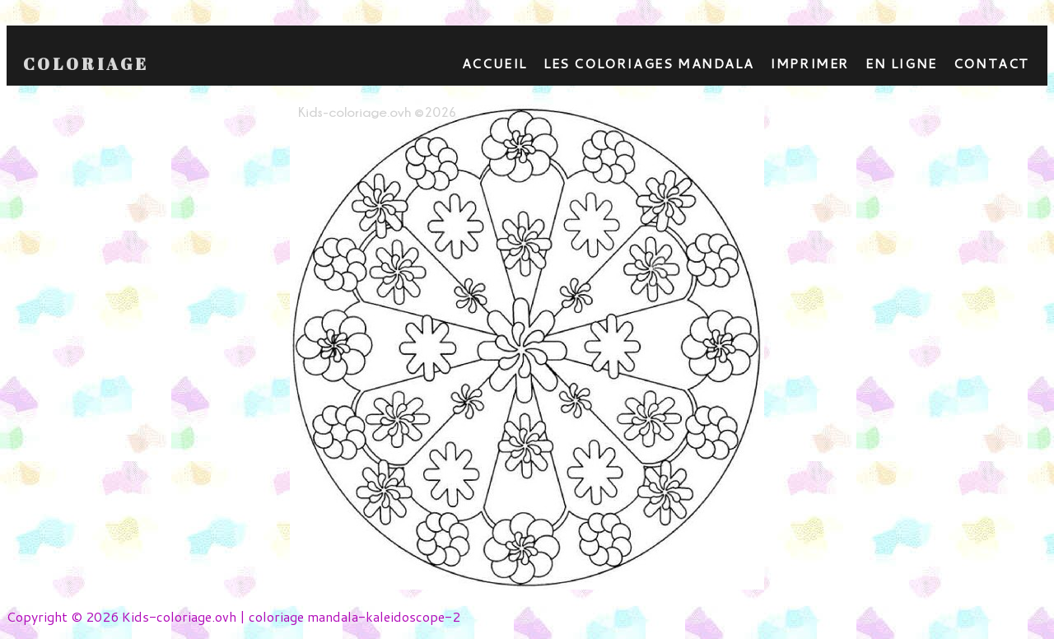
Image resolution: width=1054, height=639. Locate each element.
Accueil (494, 63)
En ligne (901, 63)
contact (991, 63)
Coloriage (86, 64)
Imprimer (809, 63)
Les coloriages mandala (648, 63)
